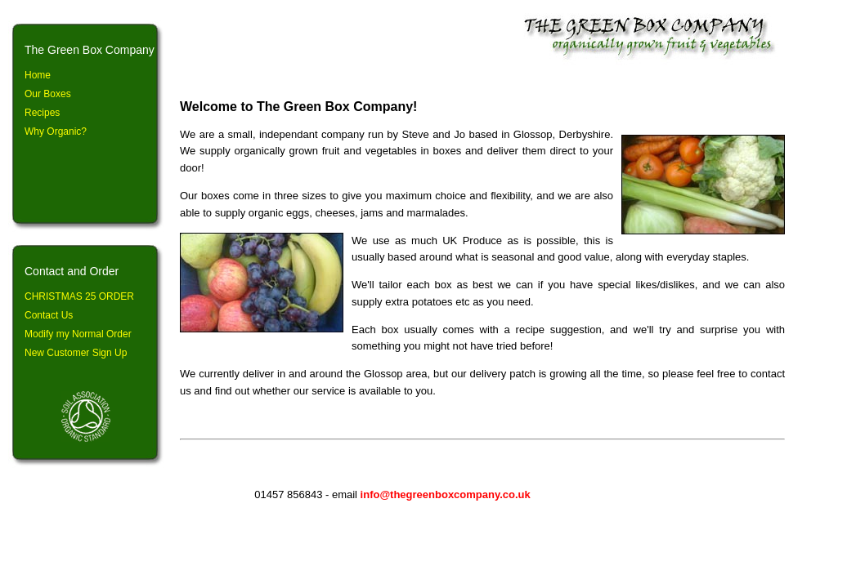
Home (38, 75)
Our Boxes (48, 94)
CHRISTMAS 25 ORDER (79, 296)
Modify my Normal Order (78, 334)
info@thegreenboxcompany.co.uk (446, 494)
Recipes (42, 112)
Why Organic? (56, 131)
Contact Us (49, 315)
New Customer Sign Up (76, 353)
